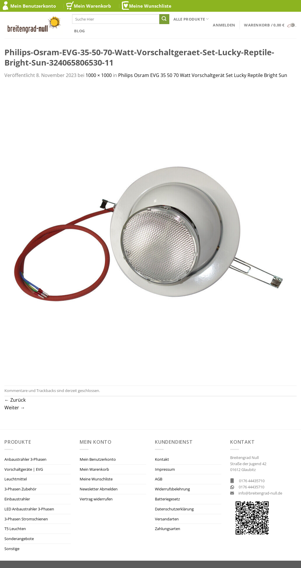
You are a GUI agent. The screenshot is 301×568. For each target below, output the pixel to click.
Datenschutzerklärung (174, 509)
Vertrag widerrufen (96, 499)
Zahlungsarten (167, 528)
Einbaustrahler (17, 499)
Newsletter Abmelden (99, 489)
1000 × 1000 (99, 75)
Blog (79, 30)
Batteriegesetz (167, 499)
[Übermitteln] (164, 19)
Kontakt (162, 459)
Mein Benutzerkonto (33, 6)
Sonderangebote (19, 538)
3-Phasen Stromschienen (26, 519)
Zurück (15, 400)
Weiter (14, 407)
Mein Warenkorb (92, 6)
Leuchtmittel (15, 479)
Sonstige (11, 548)
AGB (158, 479)
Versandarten (167, 519)
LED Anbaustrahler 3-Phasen (29, 509)
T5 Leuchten (15, 528)
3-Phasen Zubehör (20, 489)
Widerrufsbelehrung (172, 489)
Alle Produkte (191, 19)
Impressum (165, 469)
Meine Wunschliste (150, 6)
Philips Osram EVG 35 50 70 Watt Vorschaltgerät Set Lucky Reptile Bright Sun (202, 75)
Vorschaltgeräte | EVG (23, 469)
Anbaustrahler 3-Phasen (25, 459)
